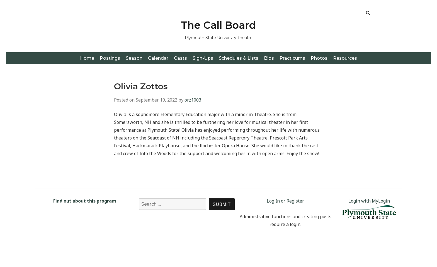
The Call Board (218, 25)
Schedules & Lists (238, 58)
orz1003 (192, 100)
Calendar (158, 58)
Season (134, 58)
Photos (319, 58)
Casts (180, 58)
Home (87, 58)
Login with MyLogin (369, 201)
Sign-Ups (203, 58)
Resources (345, 58)
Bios (269, 58)
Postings (110, 58)
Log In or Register (285, 201)
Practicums (292, 58)
